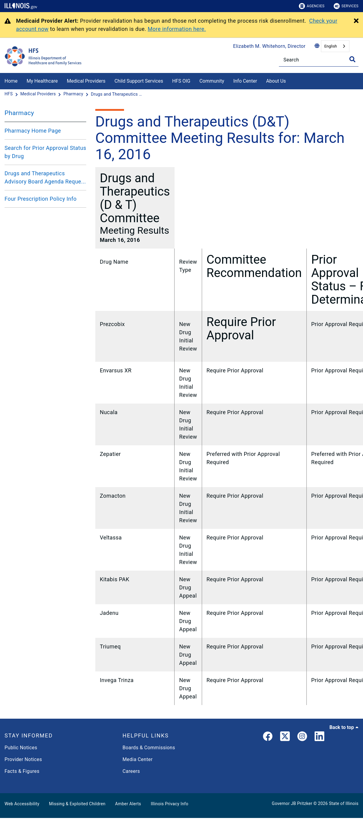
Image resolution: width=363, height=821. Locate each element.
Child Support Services (138, 81)
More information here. (177, 29)
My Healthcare (42, 81)
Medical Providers (86, 81)
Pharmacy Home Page (33, 130)
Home (11, 81)
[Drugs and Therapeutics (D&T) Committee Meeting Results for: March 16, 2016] (116, 94)
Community (211, 81)
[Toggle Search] (352, 59)
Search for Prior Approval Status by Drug (45, 152)
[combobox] (335, 46)
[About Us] (290, 80)
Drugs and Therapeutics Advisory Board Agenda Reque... (45, 177)
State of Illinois (343, 803)
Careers (131, 771)
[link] (268, 737)
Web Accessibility (22, 803)
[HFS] (9, 94)
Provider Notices (23, 759)
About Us (276, 81)
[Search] (318, 59)
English (330, 46)
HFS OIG (181, 81)
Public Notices (21, 747)
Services (346, 6)
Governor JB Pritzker (292, 803)
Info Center (245, 81)
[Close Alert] (356, 21)
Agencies (312, 6)
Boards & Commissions (149, 747)
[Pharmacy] (74, 94)
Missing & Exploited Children (77, 803)
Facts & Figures (22, 771)
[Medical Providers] (38, 94)
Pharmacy (19, 113)
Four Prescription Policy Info (41, 199)
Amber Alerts (128, 803)
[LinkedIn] (319, 737)
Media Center (137, 759)
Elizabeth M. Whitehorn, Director (269, 46)
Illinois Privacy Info (169, 803)
